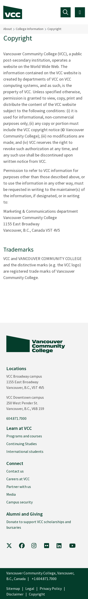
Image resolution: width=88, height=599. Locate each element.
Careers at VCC (18, 478)
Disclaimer (14, 594)
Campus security (19, 502)
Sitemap (13, 588)
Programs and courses (24, 436)
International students (24, 451)
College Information (29, 29)
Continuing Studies (21, 443)
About (7, 29)
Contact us (15, 471)
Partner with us (18, 486)
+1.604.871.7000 (44, 578)
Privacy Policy (51, 588)
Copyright (54, 29)
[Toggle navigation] (66, 12)
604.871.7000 (16, 418)
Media (11, 494)
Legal (29, 588)
